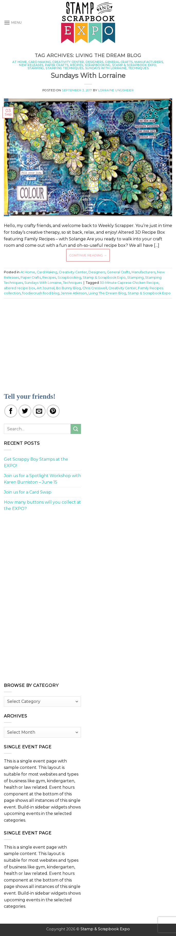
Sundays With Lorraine (106, 68)
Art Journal (45, 288)
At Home (19, 62)
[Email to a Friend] (39, 411)
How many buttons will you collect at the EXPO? (42, 505)
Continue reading (88, 255)
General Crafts (119, 62)
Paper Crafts (57, 65)
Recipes (76, 65)
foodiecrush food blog (40, 293)
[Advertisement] (90, 342)
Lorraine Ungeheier (116, 90)
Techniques (138, 68)
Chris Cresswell (94, 288)
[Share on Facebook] (10, 411)
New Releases (31, 65)
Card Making (40, 62)
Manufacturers (148, 62)
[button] (13, 22)
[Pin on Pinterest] (53, 411)
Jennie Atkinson (74, 293)
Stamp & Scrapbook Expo (134, 65)
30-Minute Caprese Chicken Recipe (129, 283)
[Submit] (76, 429)
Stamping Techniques (64, 68)
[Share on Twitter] (24, 411)
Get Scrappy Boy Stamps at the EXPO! (36, 462)
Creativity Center (68, 62)
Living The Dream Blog (107, 293)
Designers (95, 62)
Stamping (35, 68)
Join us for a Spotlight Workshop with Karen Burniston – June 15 (42, 479)
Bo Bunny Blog (68, 288)
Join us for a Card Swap (27, 492)
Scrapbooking (97, 65)
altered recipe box (19, 288)
